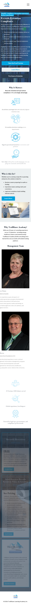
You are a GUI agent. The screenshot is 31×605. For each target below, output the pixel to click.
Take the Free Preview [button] (15, 63)
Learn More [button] (15, 70)
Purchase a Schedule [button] (15, 76)
